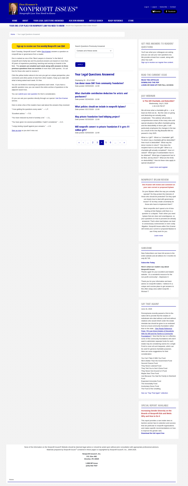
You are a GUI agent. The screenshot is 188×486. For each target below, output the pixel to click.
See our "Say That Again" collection (154, 393)
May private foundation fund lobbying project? (97, 116)
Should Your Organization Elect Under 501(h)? (81, 25)
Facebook (170, 11)
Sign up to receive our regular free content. (157, 62)
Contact (173, 7)
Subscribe (163, 7)
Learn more (158, 236)
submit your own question (27, 94)
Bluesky (156, 11)
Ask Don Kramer (76, 20)
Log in (146, 7)
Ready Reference (115, 20)
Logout (154, 7)
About (25, 20)
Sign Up (153, 85)
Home (14, 20)
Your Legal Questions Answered (48, 20)
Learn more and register (159, 167)
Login (144, 85)
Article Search (96, 20)
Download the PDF (150, 82)
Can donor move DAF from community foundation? (99, 83)
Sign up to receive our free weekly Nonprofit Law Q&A (41, 46)
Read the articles (150, 80)
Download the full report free (152, 433)
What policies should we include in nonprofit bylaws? (100, 106)
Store (131, 20)
